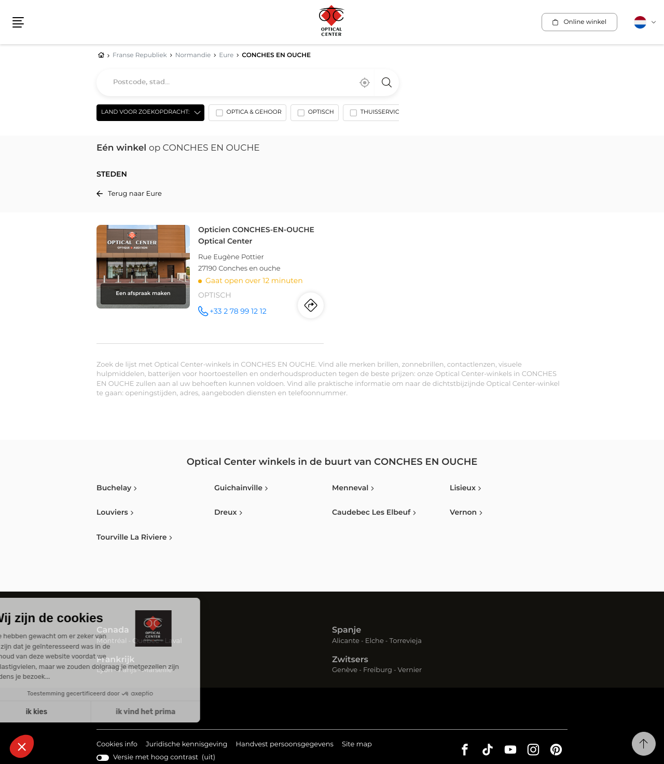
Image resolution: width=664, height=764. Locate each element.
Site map (357, 744)
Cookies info (116, 745)
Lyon (104, 670)
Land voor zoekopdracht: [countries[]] (145, 112)
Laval (173, 641)
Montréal (111, 641)
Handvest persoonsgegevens (284, 745)
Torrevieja (406, 641)
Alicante (345, 641)
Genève (344, 670)
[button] (18, 22)
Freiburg (377, 670)
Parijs (127, 670)
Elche (374, 641)
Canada (112, 630)
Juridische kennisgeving (187, 745)
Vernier (410, 670)
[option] (247, 114)
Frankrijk (115, 660)
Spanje (346, 630)
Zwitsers (350, 660)
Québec (145, 641)
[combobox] (247, 82)
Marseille (157, 670)
